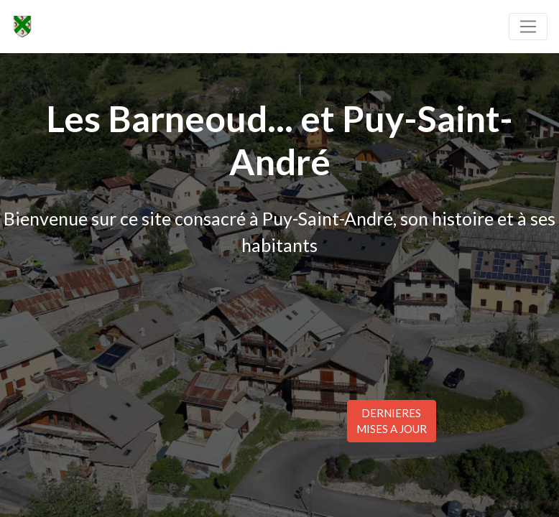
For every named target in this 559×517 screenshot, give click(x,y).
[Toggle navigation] (528, 26)
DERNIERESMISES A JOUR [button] (391, 421)
